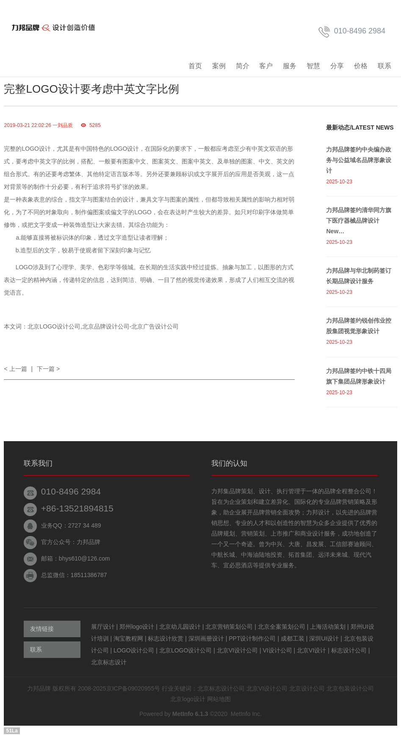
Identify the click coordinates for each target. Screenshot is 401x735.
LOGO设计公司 (134, 650)
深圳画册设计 (207, 638)
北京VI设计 (312, 650)
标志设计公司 (349, 650)
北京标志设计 (109, 662)
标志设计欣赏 (166, 638)
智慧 (313, 65)
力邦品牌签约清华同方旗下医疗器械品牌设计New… (358, 221)
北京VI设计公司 (238, 650)
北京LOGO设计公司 (186, 650)
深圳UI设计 (324, 638)
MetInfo (241, 713)
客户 (266, 65)
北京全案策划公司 (282, 626)
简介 (242, 65)
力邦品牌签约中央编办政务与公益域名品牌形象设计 (358, 160)
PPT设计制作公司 (253, 638)
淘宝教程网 (129, 638)
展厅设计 (103, 626)
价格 (361, 65)
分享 (337, 65)
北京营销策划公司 (229, 626)
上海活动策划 (328, 626)
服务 (289, 65)
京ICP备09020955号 (133, 688)
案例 (219, 65)
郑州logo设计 (137, 626)
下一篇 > (48, 368)
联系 (384, 65)
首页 (195, 65)
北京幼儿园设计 (180, 626)
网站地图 (219, 699)
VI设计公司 (278, 650)
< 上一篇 (15, 368)
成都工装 (293, 638)
